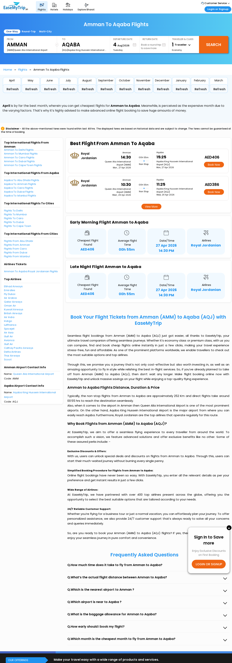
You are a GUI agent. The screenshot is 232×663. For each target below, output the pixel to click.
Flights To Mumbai (15, 214)
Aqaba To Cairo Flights (18, 188)
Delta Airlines (12, 352)
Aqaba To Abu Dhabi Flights (21, 180)
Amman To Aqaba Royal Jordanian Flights (31, 271)
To (63, 39)
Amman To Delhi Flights (19, 150)
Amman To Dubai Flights (19, 161)
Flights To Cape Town (17, 226)
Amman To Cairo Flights (19, 157)
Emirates (9, 290)
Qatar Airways (13, 302)
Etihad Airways (13, 286)
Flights (22, 70)
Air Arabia (10, 298)
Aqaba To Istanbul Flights (20, 195)
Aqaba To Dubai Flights (19, 192)
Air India (9, 317)
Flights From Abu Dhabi (18, 241)
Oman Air (10, 305)
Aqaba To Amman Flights (20, 184)
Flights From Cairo (15, 249)
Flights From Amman (17, 245)
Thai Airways (12, 355)
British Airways (13, 313)
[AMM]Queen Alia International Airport (27, 50)
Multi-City (45, 31)
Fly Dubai (9, 294)
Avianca (9, 340)
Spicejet (9, 329)
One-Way (12, 31)
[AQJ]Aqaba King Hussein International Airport (84, 50)
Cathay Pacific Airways (18, 348)
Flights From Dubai (15, 252)
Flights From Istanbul (17, 256)
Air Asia (9, 332)
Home (7, 70)
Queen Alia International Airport (33, 374)
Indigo (8, 321)
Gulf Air (8, 336)
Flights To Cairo (14, 218)
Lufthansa (10, 325)
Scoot (8, 359)
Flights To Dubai (14, 222)
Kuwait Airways (13, 309)
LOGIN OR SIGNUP (209, 564)
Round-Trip (29, 31)
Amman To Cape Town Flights (23, 165)
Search (213, 44)
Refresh (13, 89)
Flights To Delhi (13, 210)
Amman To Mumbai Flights (21, 153)
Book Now (214, 164)
